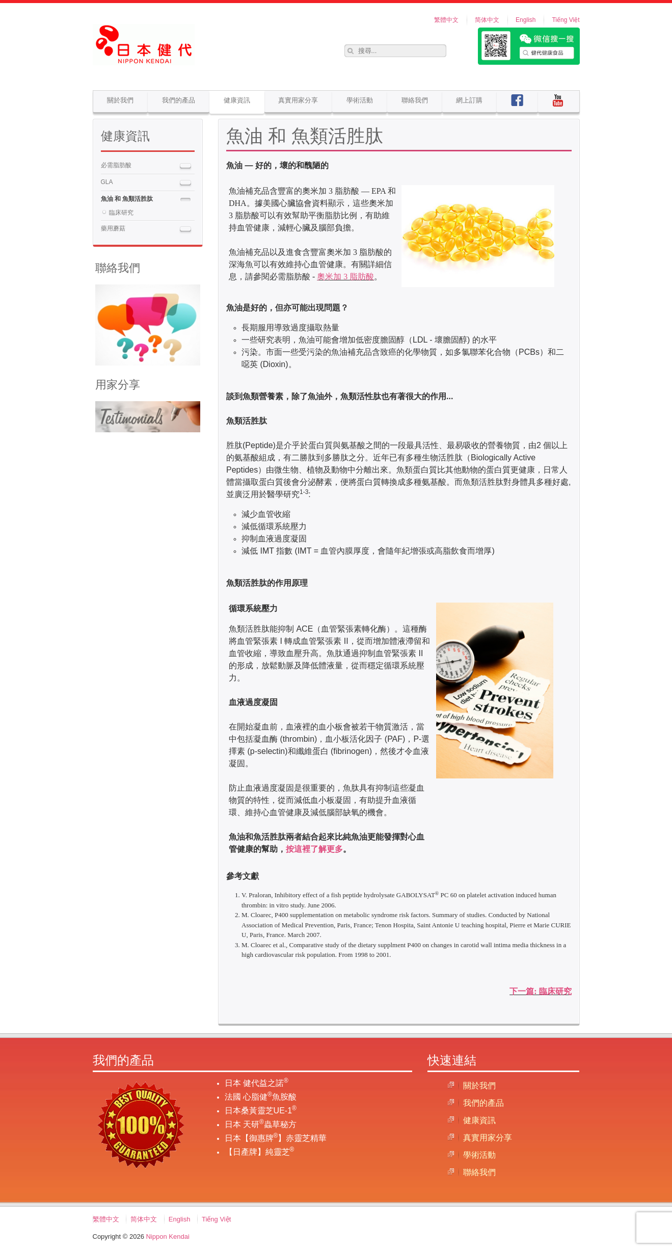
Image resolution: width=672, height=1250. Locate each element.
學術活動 (359, 100)
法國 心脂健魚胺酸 (261, 1096)
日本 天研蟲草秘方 (261, 1124)
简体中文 (487, 19)
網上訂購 (469, 100)
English (525, 19)
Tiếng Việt (565, 19)
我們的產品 (178, 100)
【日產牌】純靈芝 (259, 1152)
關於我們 (120, 100)
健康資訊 (237, 100)
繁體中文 (446, 19)
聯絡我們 (414, 100)
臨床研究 (121, 212)
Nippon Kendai (167, 1236)
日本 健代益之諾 (256, 1083)
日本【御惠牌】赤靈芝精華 (276, 1138)
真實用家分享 (298, 100)
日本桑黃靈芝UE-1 (261, 1110)
